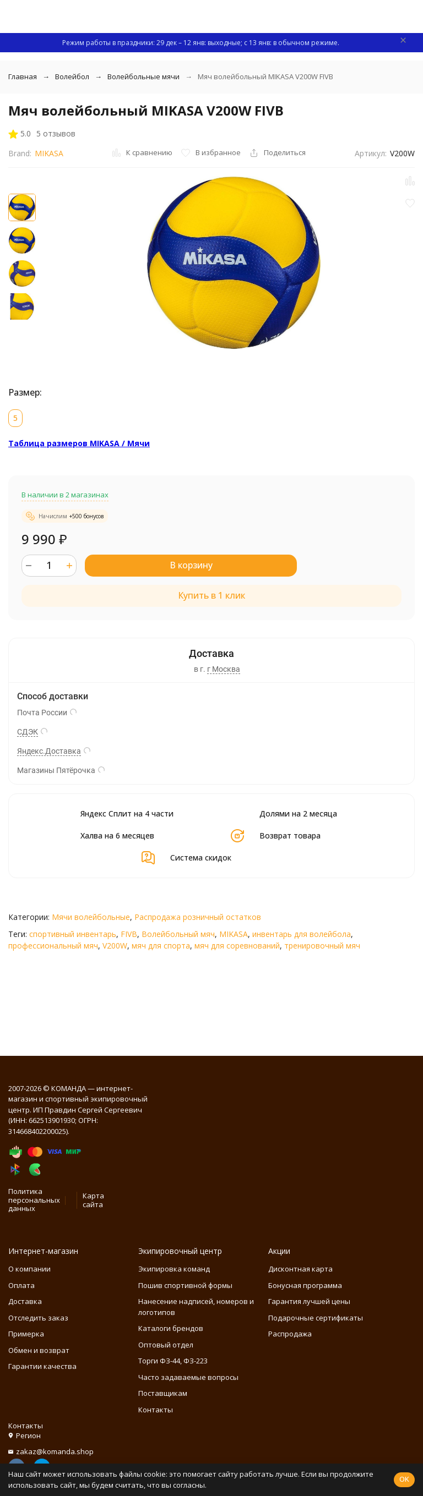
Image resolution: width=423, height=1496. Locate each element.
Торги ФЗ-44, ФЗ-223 (173, 1361)
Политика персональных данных (34, 1199)
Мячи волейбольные (91, 917)
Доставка (25, 1301)
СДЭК (27, 731)
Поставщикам (162, 1393)
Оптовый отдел (165, 1345)
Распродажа (290, 1334)
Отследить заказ (38, 1318)
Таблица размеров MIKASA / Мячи (79, 443)
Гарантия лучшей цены (309, 1301)
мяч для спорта (161, 945)
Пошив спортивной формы (185, 1285)
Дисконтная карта (300, 1269)
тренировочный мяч (322, 945)
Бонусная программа (305, 1285)
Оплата (21, 1285)
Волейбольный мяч (178, 934)
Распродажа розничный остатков (197, 917)
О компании (29, 1269)
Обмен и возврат (38, 1350)
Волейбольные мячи (143, 76)
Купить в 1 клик (211, 595)
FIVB (129, 934)
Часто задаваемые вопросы (188, 1377)
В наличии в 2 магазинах (65, 495)
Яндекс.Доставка (49, 751)
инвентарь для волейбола (301, 934)
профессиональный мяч (53, 945)
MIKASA (49, 153)
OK (404, 1479)
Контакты (155, 1410)
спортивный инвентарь (72, 934)
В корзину (191, 565)
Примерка (26, 1334)
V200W (114, 945)
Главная (22, 76)
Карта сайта (93, 1200)
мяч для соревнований (237, 945)
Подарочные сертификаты (315, 1318)
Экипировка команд (174, 1269)
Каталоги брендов (170, 1328)
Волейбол (72, 76)
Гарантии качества (42, 1366)
